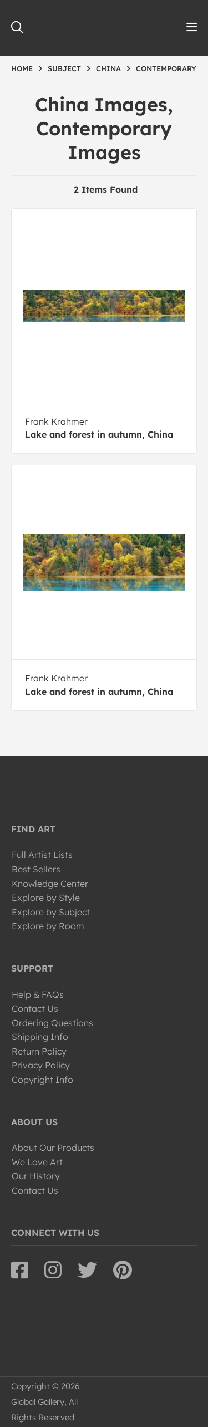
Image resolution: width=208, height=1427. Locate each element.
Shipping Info (40, 1036)
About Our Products (53, 1147)
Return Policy (39, 1051)
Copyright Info (42, 1079)
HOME (22, 68)
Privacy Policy (41, 1065)
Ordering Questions (52, 1022)
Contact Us (35, 1008)
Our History (36, 1175)
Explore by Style (46, 897)
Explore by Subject (51, 912)
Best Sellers (36, 869)
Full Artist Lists (42, 854)
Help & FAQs (38, 994)
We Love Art (37, 1162)
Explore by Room (48, 925)
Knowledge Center (50, 883)
